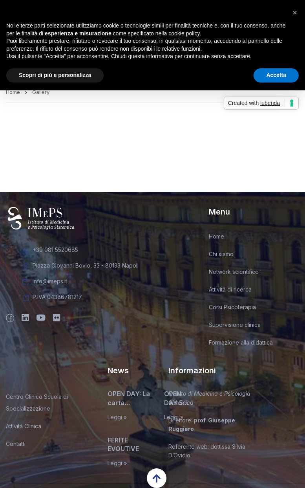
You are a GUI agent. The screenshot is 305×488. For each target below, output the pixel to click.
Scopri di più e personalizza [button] (55, 75)
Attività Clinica (23, 429)
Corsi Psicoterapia (232, 309)
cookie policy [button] (183, 33)
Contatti (16, 446)
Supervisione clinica (235, 327)
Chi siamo (221, 256)
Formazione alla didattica (241, 345)
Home (13, 94)
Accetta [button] (276, 75)
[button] (295, 12)
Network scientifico (234, 274)
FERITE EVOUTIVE (123, 446)
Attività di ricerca (230, 292)
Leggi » (117, 419)
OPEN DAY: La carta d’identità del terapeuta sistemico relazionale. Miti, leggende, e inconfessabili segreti (129, 401)
